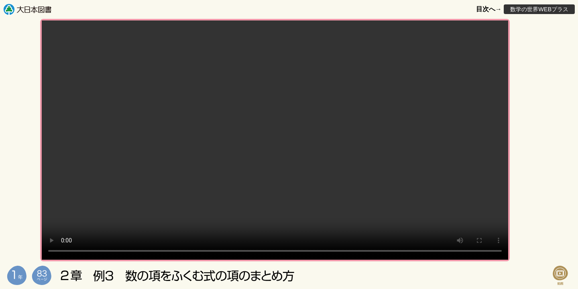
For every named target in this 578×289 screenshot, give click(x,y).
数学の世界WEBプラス (539, 9)
